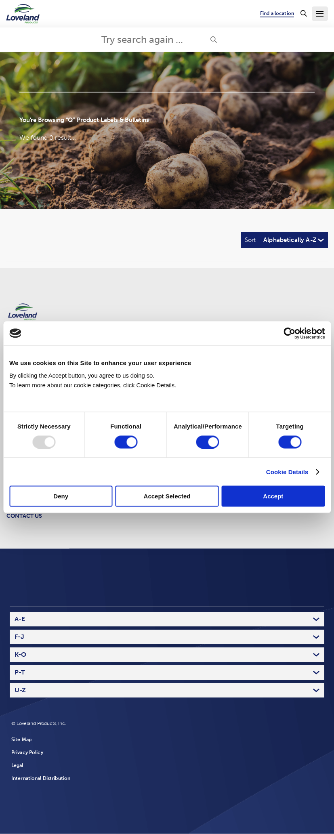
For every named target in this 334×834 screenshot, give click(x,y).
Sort (250, 240)
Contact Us (24, 516)
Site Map (21, 739)
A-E (20, 619)
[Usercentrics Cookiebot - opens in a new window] (289, 333)
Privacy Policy (27, 752)
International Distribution (40, 778)
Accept (273, 496)
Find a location (277, 13)
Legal (17, 765)
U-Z (20, 690)
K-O (20, 654)
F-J (19, 637)
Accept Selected (167, 496)
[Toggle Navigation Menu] (320, 13)
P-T (20, 672)
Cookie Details (287, 471)
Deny (60, 496)
